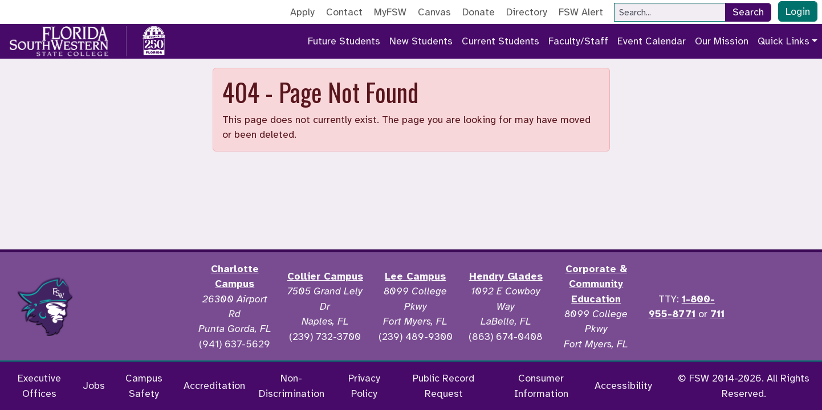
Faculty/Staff (578, 41)
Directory (526, 12)
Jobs (94, 385)
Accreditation (214, 385)
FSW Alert (581, 12)
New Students (421, 41)
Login (798, 11)
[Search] (670, 12)
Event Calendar (651, 41)
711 (717, 314)
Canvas (434, 12)
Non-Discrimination (291, 385)
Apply (302, 12)
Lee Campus (415, 276)
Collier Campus (325, 276)
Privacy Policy (364, 385)
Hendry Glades (506, 276)
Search (748, 12)
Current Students (500, 41)
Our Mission (721, 41)
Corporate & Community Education (596, 284)
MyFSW (390, 12)
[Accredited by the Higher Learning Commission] (140, 306)
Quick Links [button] (783, 41)
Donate (478, 12)
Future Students (344, 41)
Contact (344, 12)
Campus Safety (143, 385)
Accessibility (623, 385)
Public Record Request (443, 385)
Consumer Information (541, 385)
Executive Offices (39, 385)
